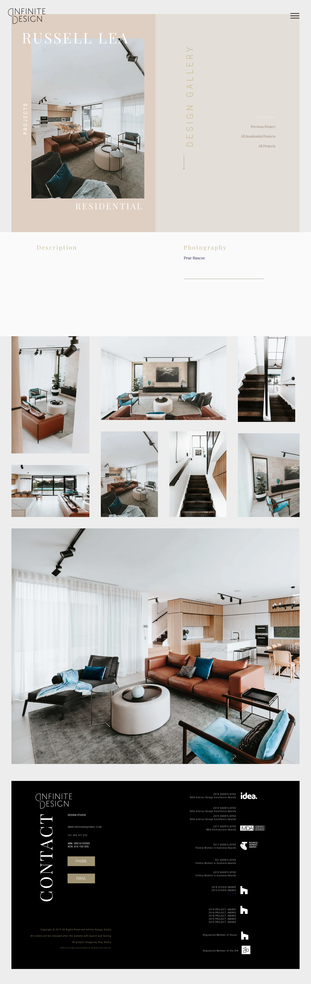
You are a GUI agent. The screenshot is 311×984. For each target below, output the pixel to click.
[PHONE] (81, 861)
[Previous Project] (256, 126)
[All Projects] (251, 146)
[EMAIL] (81, 878)
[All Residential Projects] (251, 136)
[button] (294, 16)
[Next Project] (256, 117)
